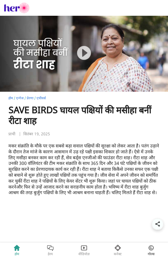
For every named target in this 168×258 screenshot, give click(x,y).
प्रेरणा (30, 98)
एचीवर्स (41, 98)
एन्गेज (20, 98)
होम (10, 98)
